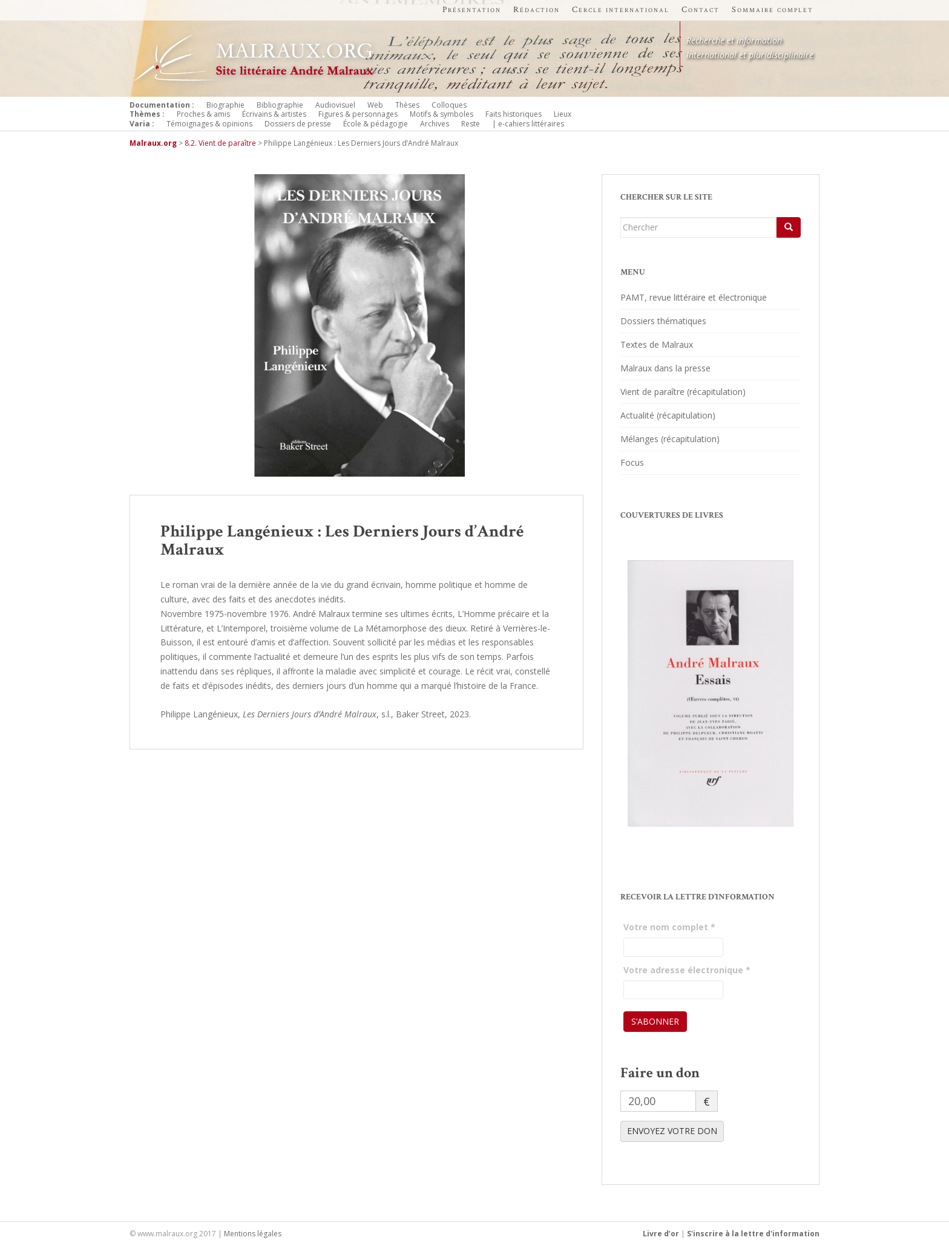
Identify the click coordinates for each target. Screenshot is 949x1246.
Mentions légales (252, 1233)
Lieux (562, 114)
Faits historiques (513, 114)
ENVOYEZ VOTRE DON (672, 1131)
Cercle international (620, 9)
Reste (470, 124)
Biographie (225, 105)
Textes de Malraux (656, 344)
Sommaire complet (772, 9)
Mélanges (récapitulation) (670, 439)
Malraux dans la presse (665, 368)
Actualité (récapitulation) (667, 415)
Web (375, 105)
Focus (632, 462)
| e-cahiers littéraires (528, 124)
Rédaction (536, 9)
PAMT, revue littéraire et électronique (693, 297)
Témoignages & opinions (209, 124)
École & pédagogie (375, 124)
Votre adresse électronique (686, 970)
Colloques (449, 105)
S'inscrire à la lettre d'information (753, 1233)
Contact (700, 9)
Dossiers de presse (297, 124)
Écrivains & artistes (274, 114)
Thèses (407, 105)
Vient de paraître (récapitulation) (683, 391)
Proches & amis (203, 114)
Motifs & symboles (441, 114)
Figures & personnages (358, 114)
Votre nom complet (669, 927)
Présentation (471, 9)
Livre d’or (661, 1233)
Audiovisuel (335, 105)
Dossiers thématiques (663, 321)
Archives (434, 124)
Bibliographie (280, 105)
